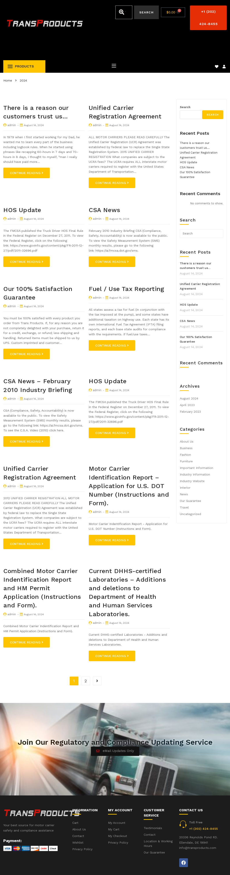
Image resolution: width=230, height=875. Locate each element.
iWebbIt (36, 866)
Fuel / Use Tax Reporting (126, 264)
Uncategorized (190, 489)
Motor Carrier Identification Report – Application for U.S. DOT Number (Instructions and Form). (129, 461)
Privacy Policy (217, 866)
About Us (186, 417)
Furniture (186, 436)
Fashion (185, 430)
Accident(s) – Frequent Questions (174, 866)
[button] (208, 17)
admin (11, 100)
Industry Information (195, 450)
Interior (185, 463)
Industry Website (192, 456)
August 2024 (189, 374)
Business (186, 423)
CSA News (104, 185)
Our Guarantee (190, 476)
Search (185, 82)
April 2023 (187, 380)
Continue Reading (26, 148)
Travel (184, 483)
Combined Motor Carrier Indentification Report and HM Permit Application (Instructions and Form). (42, 564)
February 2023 (190, 387)
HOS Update (22, 185)
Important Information (196, 443)
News (184, 469)
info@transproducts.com (197, 823)
